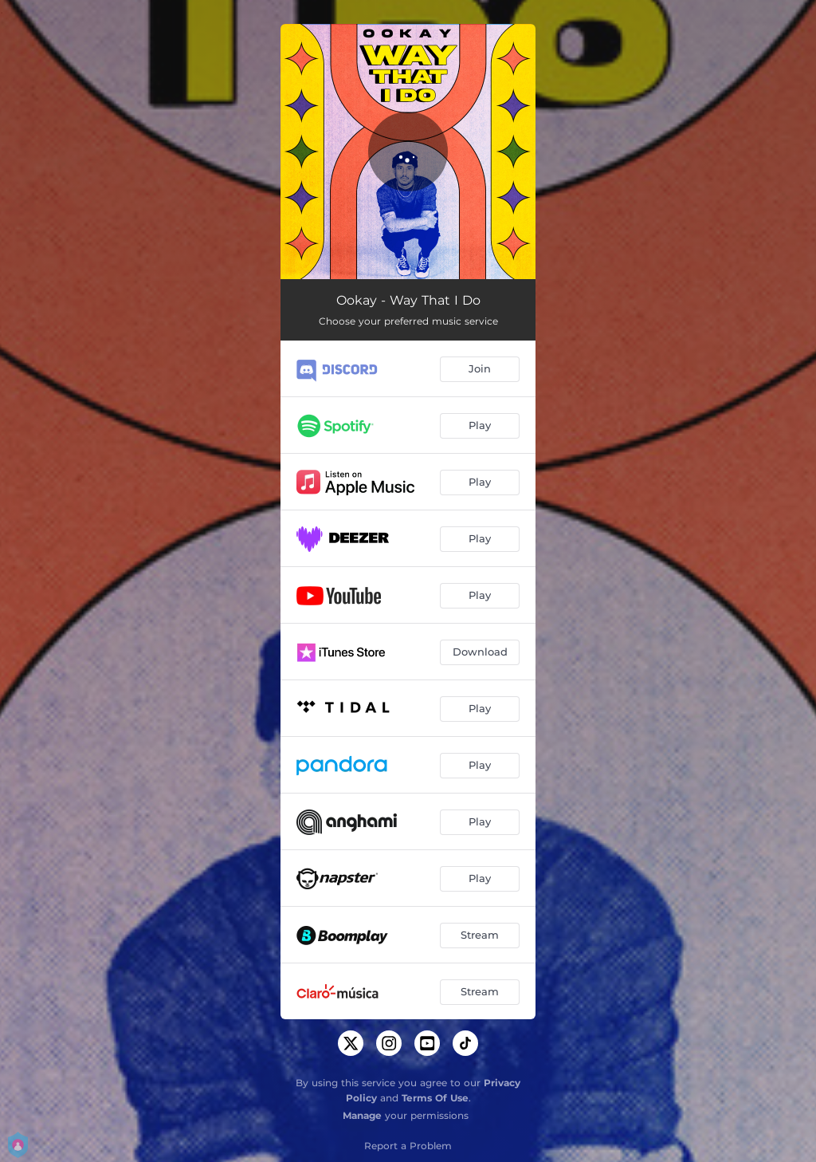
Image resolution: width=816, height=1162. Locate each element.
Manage (362, 1115)
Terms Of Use (435, 1098)
